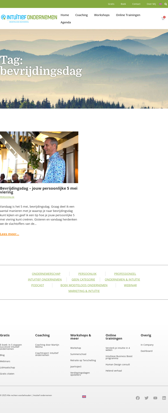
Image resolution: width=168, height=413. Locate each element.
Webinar (130, 285)
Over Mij (151, 3)
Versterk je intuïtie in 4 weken (118, 348)
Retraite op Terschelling (83, 360)
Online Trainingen (128, 15)
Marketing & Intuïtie (84, 291)
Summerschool (78, 354)
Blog (2, 355)
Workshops (102, 15)
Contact (136, 3)
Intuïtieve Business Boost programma (119, 357)
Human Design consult (118, 364)
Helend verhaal (114, 370)
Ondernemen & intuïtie (122, 279)
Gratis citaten (7, 373)
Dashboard (147, 350)
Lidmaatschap (7, 367)
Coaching (81, 15)
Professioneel (125, 274)
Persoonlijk (7, 197)
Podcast (37, 285)
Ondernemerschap (46, 274)
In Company (147, 344)
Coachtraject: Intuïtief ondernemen (46, 354)
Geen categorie (83, 279)
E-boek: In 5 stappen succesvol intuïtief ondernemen (11, 346)
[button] (166, 4)
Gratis (111, 3)
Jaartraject (75, 366)
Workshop (75, 347)
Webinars (5, 361)
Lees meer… (9, 234)
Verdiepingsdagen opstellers (80, 373)
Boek (123, 3)
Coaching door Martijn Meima (47, 345)
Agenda (66, 22)
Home (65, 15)
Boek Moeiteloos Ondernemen (84, 285)
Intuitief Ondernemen (45, 279)
